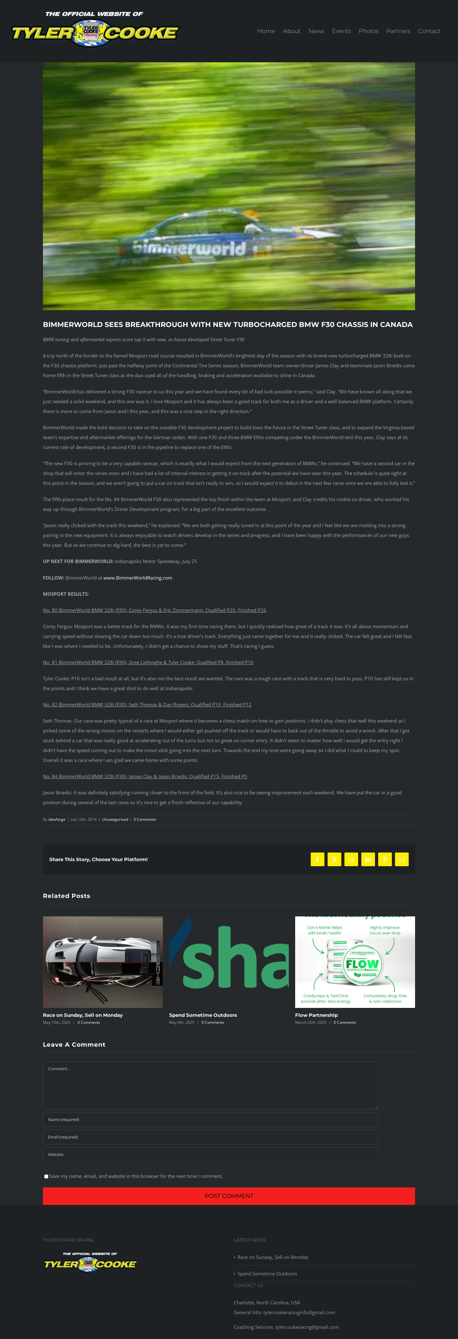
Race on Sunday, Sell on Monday (83, 1015)
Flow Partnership (316, 1015)
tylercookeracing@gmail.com (306, 1327)
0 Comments (145, 819)
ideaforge (57, 819)
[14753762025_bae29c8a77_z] (229, 186)
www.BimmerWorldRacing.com (137, 577)
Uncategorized (115, 819)
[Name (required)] (210, 1119)
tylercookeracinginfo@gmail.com (299, 1312)
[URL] (210, 1154)
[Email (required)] (210, 1137)
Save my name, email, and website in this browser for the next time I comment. (136, 1176)
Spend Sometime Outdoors (203, 1015)
